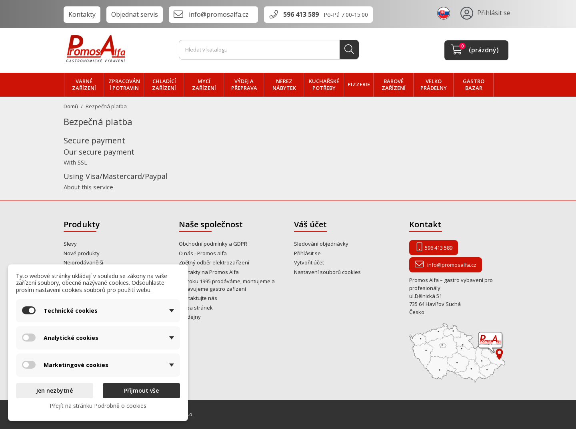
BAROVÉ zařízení (394, 84)
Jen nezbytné (54, 390)
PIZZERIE (359, 84)
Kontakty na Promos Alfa (209, 272)
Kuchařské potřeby (324, 84)
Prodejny (190, 316)
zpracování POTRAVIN (124, 84)
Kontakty (82, 14)
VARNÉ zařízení (84, 84)
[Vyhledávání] (269, 50)
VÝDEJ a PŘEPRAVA (244, 84)
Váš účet (310, 224)
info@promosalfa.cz (218, 14)
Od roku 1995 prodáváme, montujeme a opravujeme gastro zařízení (227, 285)
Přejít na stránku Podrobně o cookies (98, 405)
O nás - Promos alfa (203, 253)
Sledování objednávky (321, 243)
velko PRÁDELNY (433, 84)
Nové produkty (82, 253)
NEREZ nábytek (284, 84)
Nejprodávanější (83, 262)
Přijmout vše (141, 390)
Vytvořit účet (309, 262)
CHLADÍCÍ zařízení (164, 84)
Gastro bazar (473, 84)
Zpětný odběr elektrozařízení (214, 262)
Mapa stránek (196, 307)
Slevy (70, 243)
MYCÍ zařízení (204, 84)
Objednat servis (134, 14)
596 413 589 (301, 14)
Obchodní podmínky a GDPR (213, 243)
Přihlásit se (307, 253)
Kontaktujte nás (198, 298)
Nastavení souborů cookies (327, 272)
